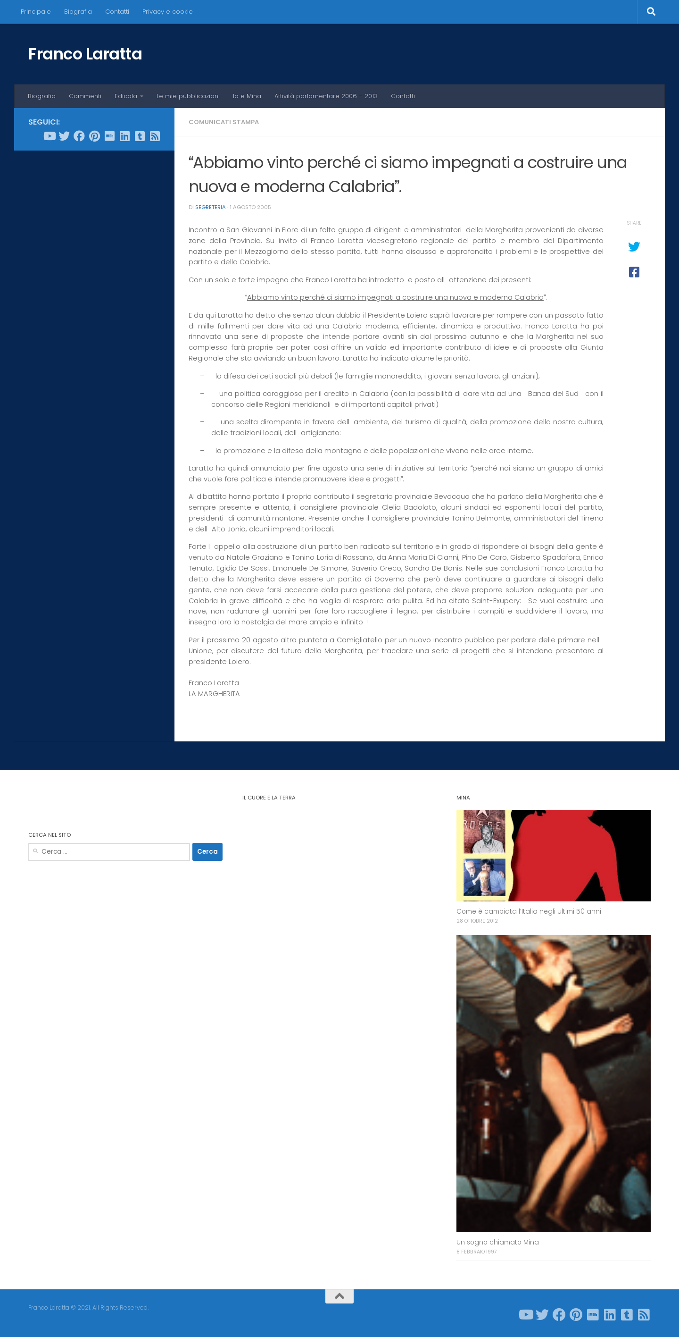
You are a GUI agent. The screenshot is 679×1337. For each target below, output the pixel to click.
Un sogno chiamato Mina (497, 1242)
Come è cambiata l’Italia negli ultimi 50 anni (528, 911)
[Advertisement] (94, 301)
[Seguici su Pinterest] (94, 136)
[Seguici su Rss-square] (154, 136)
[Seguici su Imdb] (109, 136)
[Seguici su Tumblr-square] (139, 136)
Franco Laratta (85, 53)
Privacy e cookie (167, 11)
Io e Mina (247, 96)
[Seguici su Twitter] (64, 136)
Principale (36, 11)
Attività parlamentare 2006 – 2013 (326, 96)
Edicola (126, 96)
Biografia (78, 11)
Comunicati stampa (224, 122)
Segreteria (210, 207)
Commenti (85, 96)
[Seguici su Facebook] (79, 136)
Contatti (117, 11)
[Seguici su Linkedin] (124, 136)
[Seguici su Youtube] (49, 136)
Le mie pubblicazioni (188, 96)
